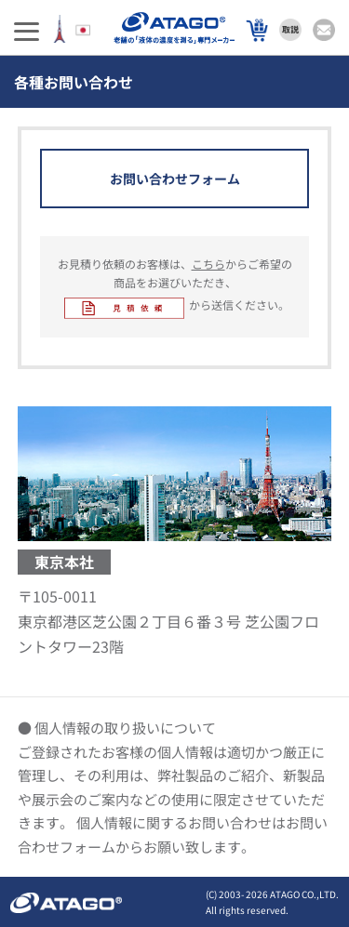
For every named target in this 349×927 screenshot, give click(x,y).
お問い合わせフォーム (175, 178)
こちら (208, 263)
